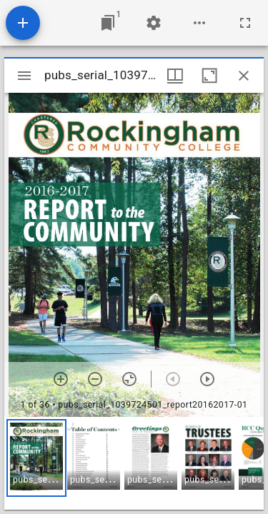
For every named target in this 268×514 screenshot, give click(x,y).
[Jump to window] (108, 23)
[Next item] (207, 379)
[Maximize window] (209, 76)
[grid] (134, 463)
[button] (36, 458)
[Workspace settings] (154, 23)
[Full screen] (245, 23)
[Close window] (244, 76)
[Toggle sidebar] (24, 76)
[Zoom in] (61, 379)
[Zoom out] (95, 379)
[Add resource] (23, 23)
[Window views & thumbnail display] (175, 76)
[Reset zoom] (129, 379)
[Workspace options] (199, 23)
